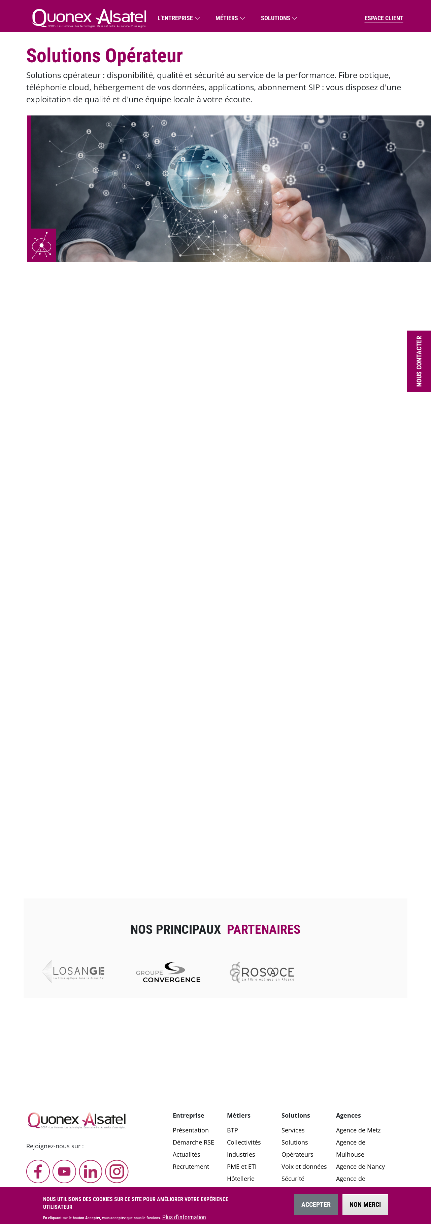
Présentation (191, 1130)
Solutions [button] (275, 18)
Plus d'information (184, 1217)
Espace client (384, 18)
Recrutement (191, 1166)
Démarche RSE (193, 1142)
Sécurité (292, 1179)
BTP (232, 1130)
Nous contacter (419, 361)
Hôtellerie (241, 1179)
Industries (241, 1154)
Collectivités (244, 1142)
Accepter (316, 1204)
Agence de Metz (358, 1130)
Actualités (186, 1154)
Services (293, 1130)
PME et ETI (242, 1166)
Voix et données (304, 1166)
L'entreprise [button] (175, 18)
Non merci (365, 1204)
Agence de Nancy (360, 1166)
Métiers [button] (227, 18)
